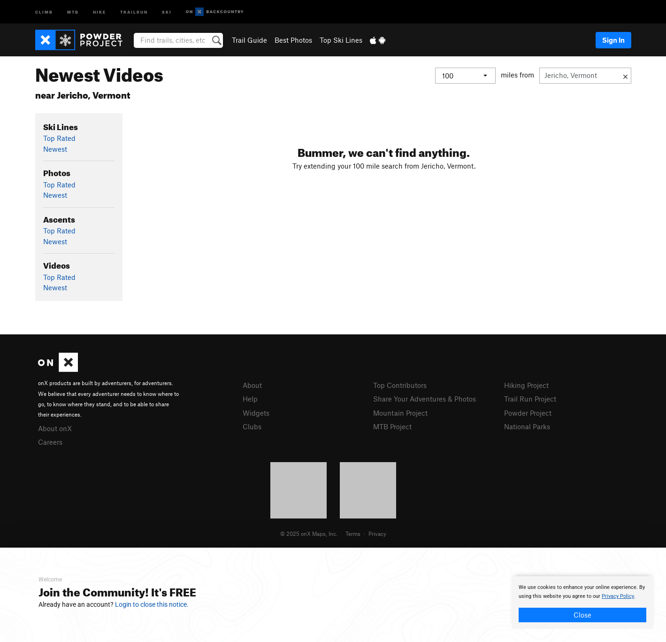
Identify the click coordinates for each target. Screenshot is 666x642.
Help (250, 398)
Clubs (252, 426)
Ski (167, 11)
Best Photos (293, 40)
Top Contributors (400, 385)
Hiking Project (526, 385)
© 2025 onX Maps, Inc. (308, 533)
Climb (44, 11)
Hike (99, 11)
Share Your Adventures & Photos (424, 398)
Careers (50, 442)
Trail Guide (249, 40)
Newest (55, 149)
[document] (582, 602)
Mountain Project (400, 413)
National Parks (527, 426)
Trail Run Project (530, 398)
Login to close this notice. (152, 604)
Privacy (377, 533)
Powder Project (527, 413)
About (252, 385)
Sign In (613, 40)
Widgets (256, 413)
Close (582, 615)
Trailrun (134, 11)
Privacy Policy (618, 596)
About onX (55, 428)
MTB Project (392, 426)
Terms (352, 533)
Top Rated (59, 138)
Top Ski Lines (341, 40)
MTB (73, 11)
